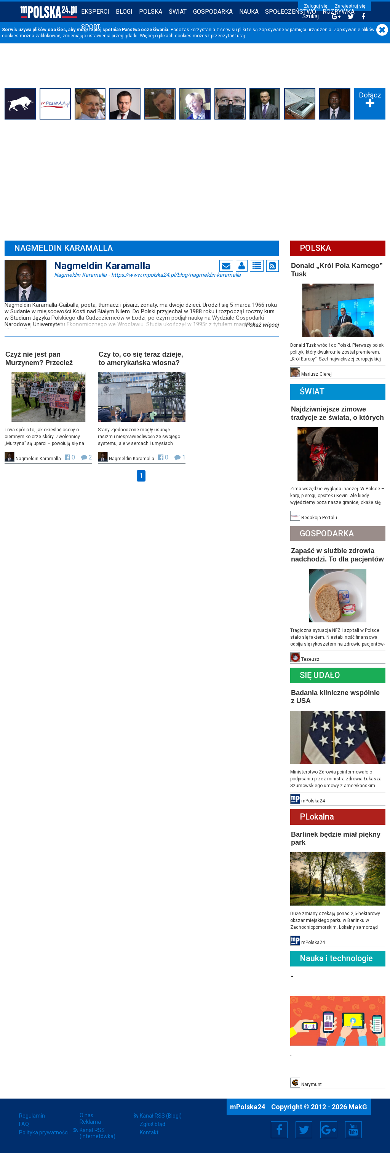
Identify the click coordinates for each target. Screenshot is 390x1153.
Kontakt (149, 1132)
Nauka (249, 11)
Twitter (304, 1129)
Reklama (90, 1122)
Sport (90, 26)
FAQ (24, 1124)
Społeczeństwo (290, 11)
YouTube (353, 1129)
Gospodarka (213, 11)
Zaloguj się (315, 6)
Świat (178, 11)
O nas (86, 1115)
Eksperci (95, 11)
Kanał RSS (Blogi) (161, 1116)
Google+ (328, 1129)
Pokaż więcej (262, 325)
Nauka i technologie (336, 958)
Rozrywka (339, 11)
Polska (150, 11)
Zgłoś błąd (152, 1124)
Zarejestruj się (350, 6)
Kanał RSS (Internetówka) (97, 1133)
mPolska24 (248, 1107)
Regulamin (32, 1116)
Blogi (124, 11)
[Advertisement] (195, 179)
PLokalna (317, 816)
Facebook (279, 1129)
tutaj (240, 35)
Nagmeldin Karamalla (147, 274)
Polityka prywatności (44, 1132)
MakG (357, 1107)
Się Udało (320, 675)
